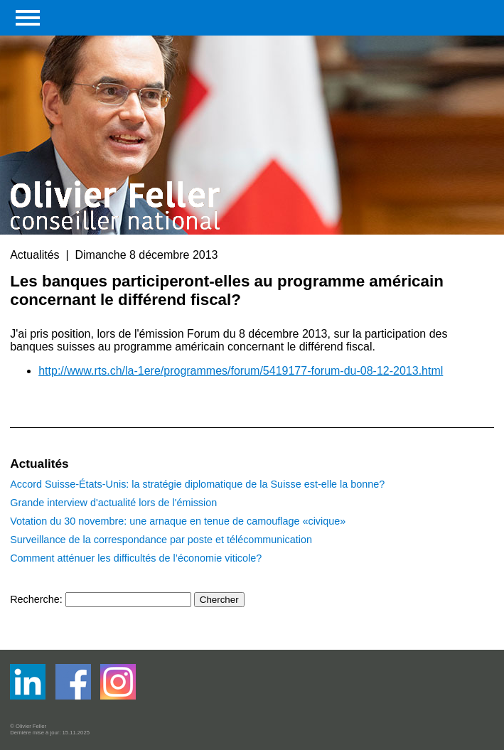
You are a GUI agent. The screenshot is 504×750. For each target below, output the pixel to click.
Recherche (35, 599)
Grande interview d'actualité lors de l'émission (113, 502)
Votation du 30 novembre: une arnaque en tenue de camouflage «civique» (177, 521)
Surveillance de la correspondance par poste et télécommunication (161, 539)
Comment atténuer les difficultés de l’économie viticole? (136, 558)
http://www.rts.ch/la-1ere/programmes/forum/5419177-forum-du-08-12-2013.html (240, 371)
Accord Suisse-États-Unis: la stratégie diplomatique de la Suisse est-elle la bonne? (197, 484)
